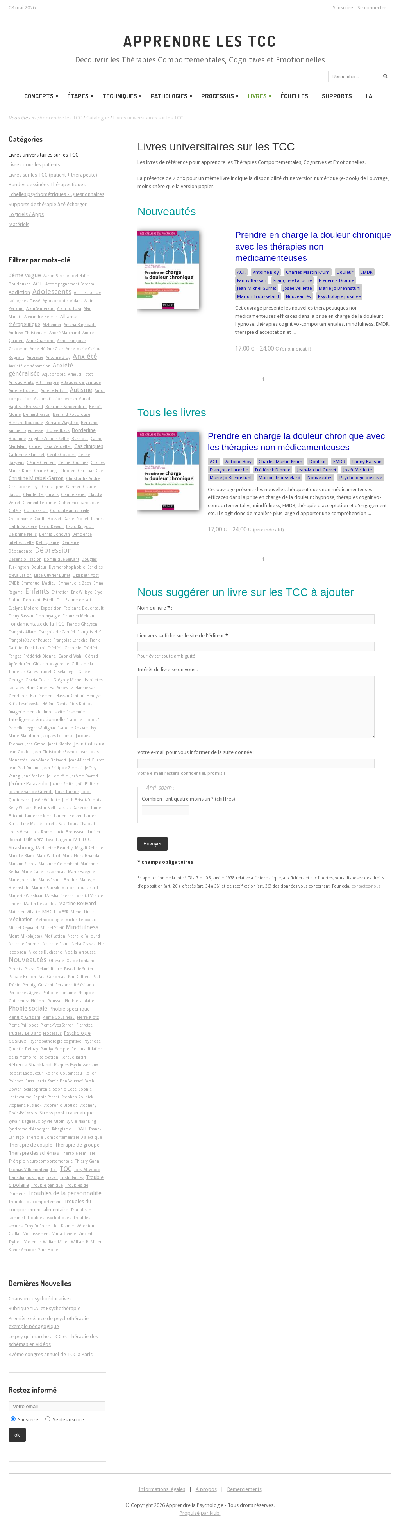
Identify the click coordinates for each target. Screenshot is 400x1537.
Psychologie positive (339, 296)
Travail (52, 1177)
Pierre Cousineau (59, 1017)
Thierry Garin (87, 1161)
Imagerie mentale (25, 712)
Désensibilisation (25, 559)
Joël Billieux (87, 783)
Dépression (53, 550)
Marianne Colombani (58, 863)
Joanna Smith (62, 783)
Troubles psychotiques (49, 1217)
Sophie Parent (46, 1097)
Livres (260, 96)
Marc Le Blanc (21, 855)
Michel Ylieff (52, 927)
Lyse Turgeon (58, 839)
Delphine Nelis (23, 534)
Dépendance (20, 551)
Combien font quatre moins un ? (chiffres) (188, 799)
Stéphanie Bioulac (60, 1105)
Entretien (60, 592)
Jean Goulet (20, 751)
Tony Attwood (87, 1169)
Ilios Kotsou (81, 703)
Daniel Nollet (76, 518)
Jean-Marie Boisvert (48, 760)
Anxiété (85, 356)
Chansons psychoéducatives (40, 1299)
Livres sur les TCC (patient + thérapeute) (53, 175)
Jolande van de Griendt (31, 791)
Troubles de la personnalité (64, 1193)
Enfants (37, 591)
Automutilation (48, 398)
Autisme (81, 390)
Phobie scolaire (79, 1001)
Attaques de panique (81, 382)
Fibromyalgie (48, 615)
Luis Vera (34, 839)
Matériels (19, 224)
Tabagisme (61, 1129)
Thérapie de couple (30, 1145)
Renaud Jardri (73, 1057)
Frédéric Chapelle (64, 647)
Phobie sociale (28, 1008)
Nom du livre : (155, 608)
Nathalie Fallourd (84, 936)
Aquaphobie (54, 374)
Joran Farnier (67, 791)
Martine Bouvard (77, 903)
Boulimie (17, 438)
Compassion (36, 510)
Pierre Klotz (88, 1017)
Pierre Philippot (23, 1025)
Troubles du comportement (35, 1201)
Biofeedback (58, 430)
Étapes (81, 96)
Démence (70, 542)
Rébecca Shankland (30, 1065)
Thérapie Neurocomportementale (41, 1161)
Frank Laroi (35, 647)
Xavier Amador (22, 1249)
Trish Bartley (72, 1177)
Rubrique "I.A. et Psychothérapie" (45, 1308)
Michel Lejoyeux (80, 919)
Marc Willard (48, 855)
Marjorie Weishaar (26, 895)
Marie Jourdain (22, 879)
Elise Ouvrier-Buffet (52, 575)
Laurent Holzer (68, 815)
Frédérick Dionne (336, 280)
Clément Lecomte (39, 502)
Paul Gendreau (52, 976)
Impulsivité (54, 712)
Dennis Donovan (54, 534)
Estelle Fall (53, 599)
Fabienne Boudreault (84, 608)
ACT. (241, 272)
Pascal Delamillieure (43, 968)
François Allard (22, 631)
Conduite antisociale (69, 510)
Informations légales (162, 1489)
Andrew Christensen (28, 332)
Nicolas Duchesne (45, 952)
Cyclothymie (20, 518)
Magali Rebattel (89, 847)
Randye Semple (55, 1049)
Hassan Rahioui (70, 696)
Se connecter (371, 8)
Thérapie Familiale (78, 1153)
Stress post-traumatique (66, 1113)
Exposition (51, 608)
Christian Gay (90, 470)
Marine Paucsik (45, 887)
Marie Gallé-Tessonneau (43, 871)
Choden (67, 470)
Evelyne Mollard (24, 608)
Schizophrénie (37, 1089)
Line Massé (31, 823)
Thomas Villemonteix (28, 1169)
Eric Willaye (81, 592)
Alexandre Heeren (41, 316)
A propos (206, 1489)
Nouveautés (298, 296)
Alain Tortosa (69, 308)
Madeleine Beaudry (54, 847)
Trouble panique (47, 1185)
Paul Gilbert (79, 976)
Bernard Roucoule (26, 422)
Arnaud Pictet (80, 374)
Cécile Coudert (61, 454)
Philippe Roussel (46, 1001)
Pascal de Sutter (78, 968)
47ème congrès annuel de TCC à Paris (51, 1354)
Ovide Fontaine (80, 960)
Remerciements (244, 1489)
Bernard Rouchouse (71, 414)
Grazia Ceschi (38, 680)
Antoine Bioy (266, 272)
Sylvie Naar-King (81, 1121)
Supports (337, 96)
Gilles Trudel (39, 671)
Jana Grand (35, 744)
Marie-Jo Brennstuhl (340, 288)
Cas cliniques (88, 446)
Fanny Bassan (251, 280)
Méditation (21, 919)
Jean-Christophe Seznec (55, 751)
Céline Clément (41, 462)
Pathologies (172, 96)
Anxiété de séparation (29, 366)
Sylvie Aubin (53, 1121)
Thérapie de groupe (77, 1145)
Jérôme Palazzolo (28, 783)
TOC (65, 1169)
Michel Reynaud (23, 927)
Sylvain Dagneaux (24, 1121)
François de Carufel (57, 631)
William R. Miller (86, 1241)
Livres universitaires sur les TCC (216, 147)
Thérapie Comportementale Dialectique (64, 1137)
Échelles (294, 96)
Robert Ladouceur (26, 1073)
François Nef (89, 631)
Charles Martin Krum (308, 272)
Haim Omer (36, 687)
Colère (15, 510)
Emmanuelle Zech (74, 583)
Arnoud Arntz (21, 382)
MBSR (63, 911)
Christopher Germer (61, 486)
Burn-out (79, 438)
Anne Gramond (40, 340)
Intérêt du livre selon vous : (168, 669)
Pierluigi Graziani (24, 1017)
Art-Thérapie (47, 382)
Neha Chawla (83, 943)
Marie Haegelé (81, 871)
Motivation (55, 936)
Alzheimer (52, 324)
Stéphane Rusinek (25, 1105)
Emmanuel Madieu (38, 583)
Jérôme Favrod (84, 776)
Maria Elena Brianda (80, 855)
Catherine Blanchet (27, 454)
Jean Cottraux (89, 744)
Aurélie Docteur (23, 390)
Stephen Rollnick (77, 1097)
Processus (220, 96)
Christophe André (83, 478)
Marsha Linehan (59, 895)
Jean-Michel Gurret (256, 288)
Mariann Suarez (22, 863)
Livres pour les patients (34, 165)
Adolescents (51, 291)
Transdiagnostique (26, 1177)
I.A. (370, 96)
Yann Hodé (48, 1249)
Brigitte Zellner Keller (48, 438)
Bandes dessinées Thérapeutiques (47, 184)
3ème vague (25, 275)
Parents (15, 968)
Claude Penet (73, 494)
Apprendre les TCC (200, 41)
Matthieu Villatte (24, 911)
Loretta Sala (55, 823)
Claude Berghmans (41, 494)
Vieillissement (36, 1233)
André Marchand (64, 332)
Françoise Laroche (292, 280)
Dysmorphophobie (67, 567)
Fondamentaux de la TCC (36, 624)
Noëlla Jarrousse (80, 952)
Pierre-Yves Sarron (57, 1025)
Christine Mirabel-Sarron (36, 478)
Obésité (56, 960)
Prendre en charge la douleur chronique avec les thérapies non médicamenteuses (313, 246)
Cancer (35, 446)
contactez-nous (366, 886)
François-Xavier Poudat (30, 640)
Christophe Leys (24, 486)
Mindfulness (82, 927)
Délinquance (47, 542)
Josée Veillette (297, 288)
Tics (53, 1169)
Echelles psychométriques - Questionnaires (56, 194)
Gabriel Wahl (70, 656)
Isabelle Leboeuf (83, 719)
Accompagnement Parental (70, 284)
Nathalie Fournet (24, 943)
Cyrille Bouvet (47, 518)
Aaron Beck (53, 275)
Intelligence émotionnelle (37, 719)
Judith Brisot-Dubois (81, 799)
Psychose (92, 1041)
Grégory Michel (67, 680)
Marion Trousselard (258, 296)
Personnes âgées (24, 992)
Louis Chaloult (81, 823)
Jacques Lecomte (57, 735)
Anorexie (35, 357)
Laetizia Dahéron (73, 807)
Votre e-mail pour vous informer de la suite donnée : (196, 752)
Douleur (345, 272)
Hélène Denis (54, 703)
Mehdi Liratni (83, 911)
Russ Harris (35, 1081)
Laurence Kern (38, 815)
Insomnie (76, 712)
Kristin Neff (44, 807)
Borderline (84, 430)
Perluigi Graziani (38, 984)
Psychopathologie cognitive (55, 1041)
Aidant (76, 300)
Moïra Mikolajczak (25, 936)
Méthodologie (49, 919)
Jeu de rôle (57, 776)
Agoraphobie (55, 300)
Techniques (122, 96)
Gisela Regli (65, 671)
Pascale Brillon (22, 976)
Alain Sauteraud (40, 308)
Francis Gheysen (82, 624)
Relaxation (48, 1057)
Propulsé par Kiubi (200, 1513)
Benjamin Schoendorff (66, 406)
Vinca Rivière (64, 1233)
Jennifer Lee (33, 776)
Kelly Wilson (20, 807)
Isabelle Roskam (73, 728)
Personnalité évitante (75, 984)
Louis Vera (18, 831)
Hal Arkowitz (61, 687)
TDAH (79, 1129)
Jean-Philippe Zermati (62, 767)
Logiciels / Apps (26, 214)
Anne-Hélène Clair (46, 348)
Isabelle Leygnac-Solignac (32, 728)
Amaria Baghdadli (80, 324)
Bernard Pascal (36, 414)
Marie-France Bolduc (58, 879)
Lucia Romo (41, 831)
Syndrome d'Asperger (29, 1129)
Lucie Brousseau (70, 831)
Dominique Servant (61, 559)
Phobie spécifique (70, 1009)
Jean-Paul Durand (24, 767)
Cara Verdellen (58, 446)
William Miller (56, 1241)
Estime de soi (78, 599)
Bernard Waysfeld (62, 422)
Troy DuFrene (37, 1225)
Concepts (41, 96)
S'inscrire (343, 8)
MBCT (49, 912)
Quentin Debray (23, 1049)
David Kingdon (80, 526)
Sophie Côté (65, 1089)
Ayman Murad (77, 398)
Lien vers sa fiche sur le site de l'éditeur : (184, 635)
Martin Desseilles (40, 903)
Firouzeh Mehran (78, 615)
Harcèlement (42, 696)
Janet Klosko (59, 744)
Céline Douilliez (73, 462)
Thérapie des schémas (34, 1153)
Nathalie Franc (56, 943)
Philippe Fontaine (59, 992)
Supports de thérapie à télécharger (48, 204)
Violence (32, 1241)
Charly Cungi (46, 470)
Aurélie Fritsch (54, 390)
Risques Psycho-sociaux (76, 1065)
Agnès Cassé (28, 300)
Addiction (19, 292)
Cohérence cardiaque (79, 502)
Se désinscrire (68, 1420)
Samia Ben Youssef (65, 1081)
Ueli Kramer (63, 1225)
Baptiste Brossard (26, 406)
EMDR (367, 272)
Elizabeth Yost (86, 575)
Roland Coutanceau (63, 1073)
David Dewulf (51, 526)
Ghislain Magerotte (51, 664)
